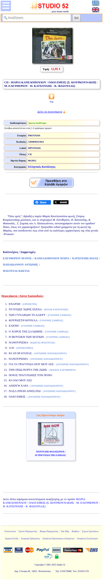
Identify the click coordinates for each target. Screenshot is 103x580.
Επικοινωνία (10, 531)
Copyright (39, 564)
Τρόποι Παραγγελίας (27, 531)
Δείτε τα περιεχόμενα (49, 111)
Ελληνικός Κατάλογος (41, 166)
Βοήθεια (75, 531)
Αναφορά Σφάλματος (30, 538)
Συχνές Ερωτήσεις (90, 531)
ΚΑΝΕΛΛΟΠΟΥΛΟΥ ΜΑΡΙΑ (52, 258)
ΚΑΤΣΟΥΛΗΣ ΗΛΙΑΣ (85, 258)
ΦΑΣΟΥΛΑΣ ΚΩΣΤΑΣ (16, 270)
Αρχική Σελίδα (11, 538)
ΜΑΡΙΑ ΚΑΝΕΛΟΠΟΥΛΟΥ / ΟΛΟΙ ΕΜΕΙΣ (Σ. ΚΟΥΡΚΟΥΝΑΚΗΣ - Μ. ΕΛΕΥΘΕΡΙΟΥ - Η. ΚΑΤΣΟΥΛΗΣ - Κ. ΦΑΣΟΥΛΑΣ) (51, 502)
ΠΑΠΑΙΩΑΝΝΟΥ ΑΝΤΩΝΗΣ (20, 264)
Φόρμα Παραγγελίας (49, 531)
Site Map (65, 531)
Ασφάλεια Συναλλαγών (87, 538)
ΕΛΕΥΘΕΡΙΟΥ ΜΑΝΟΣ (17, 258)
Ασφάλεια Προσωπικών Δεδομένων (58, 538)
